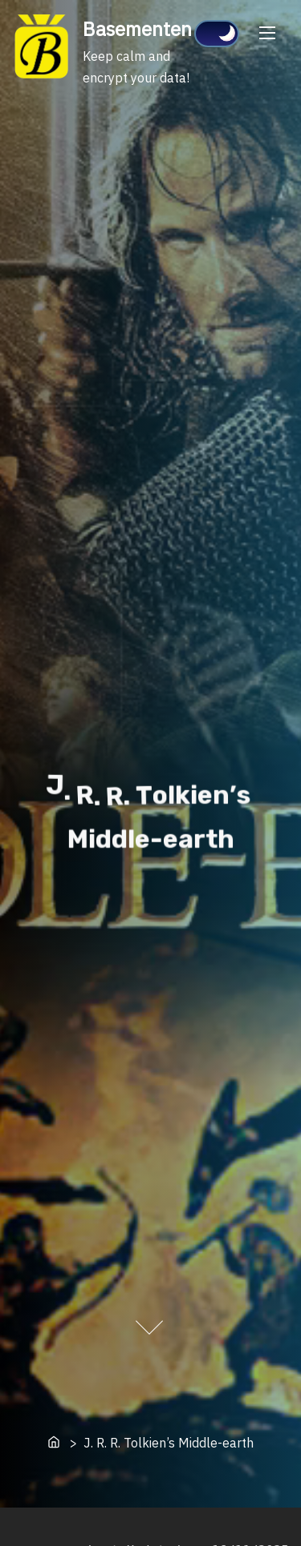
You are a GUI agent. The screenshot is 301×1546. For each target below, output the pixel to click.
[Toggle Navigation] (267, 32)
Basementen (137, 29)
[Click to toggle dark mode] (216, 33)
